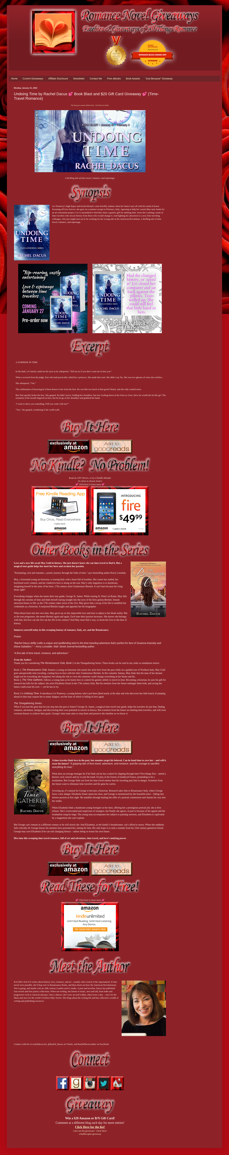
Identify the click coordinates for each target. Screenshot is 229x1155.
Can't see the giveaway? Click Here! (90, 1131)
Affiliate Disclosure (58, 78)
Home (14, 78)
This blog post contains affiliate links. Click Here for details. (90, 105)
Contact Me (96, 78)
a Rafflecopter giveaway (90, 1134)
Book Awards (133, 78)
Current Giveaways (33, 78)
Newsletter (79, 78)
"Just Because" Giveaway (159, 78)
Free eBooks (114, 78)
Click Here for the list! (90, 1127)
